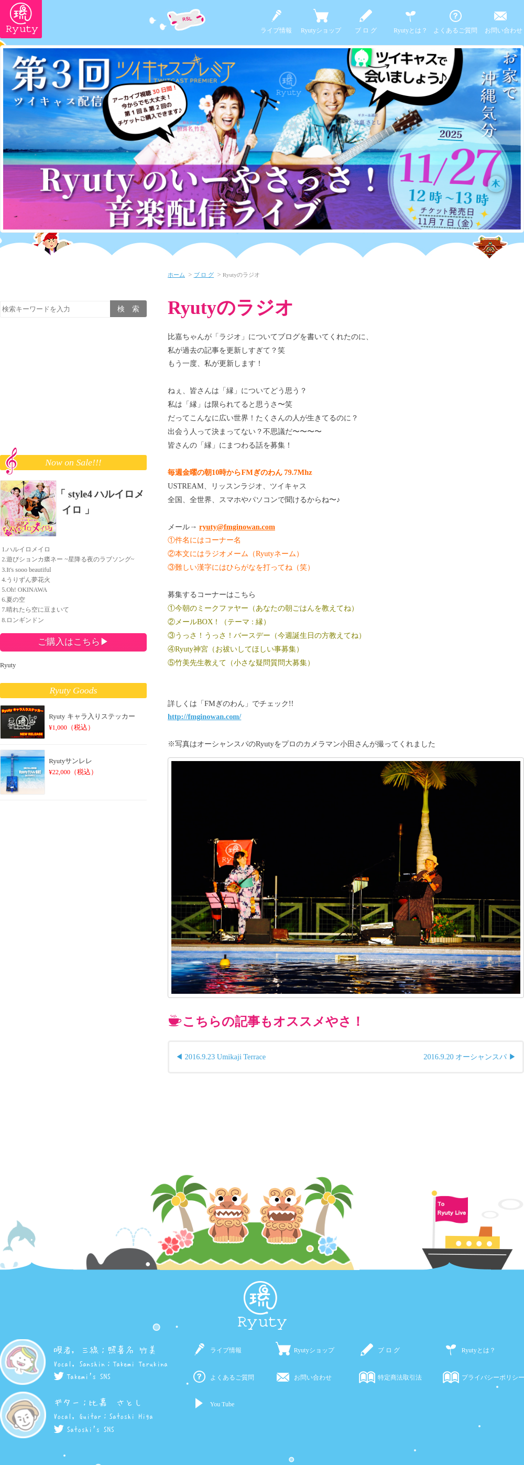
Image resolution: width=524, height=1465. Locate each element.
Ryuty (8, 665)
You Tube (222, 1404)
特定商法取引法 (400, 1377)
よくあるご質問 (455, 30)
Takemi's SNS (82, 1376)
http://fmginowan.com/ (204, 716)
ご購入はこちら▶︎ (73, 641)
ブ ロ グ (366, 30)
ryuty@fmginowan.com (237, 527)
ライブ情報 (276, 30)
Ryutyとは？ (411, 30)
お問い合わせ (503, 30)
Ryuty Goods (73, 690)
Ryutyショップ (321, 30)
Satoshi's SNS (83, 1429)
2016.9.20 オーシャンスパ (465, 1056)
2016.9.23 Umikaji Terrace (225, 1056)
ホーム (176, 275)
